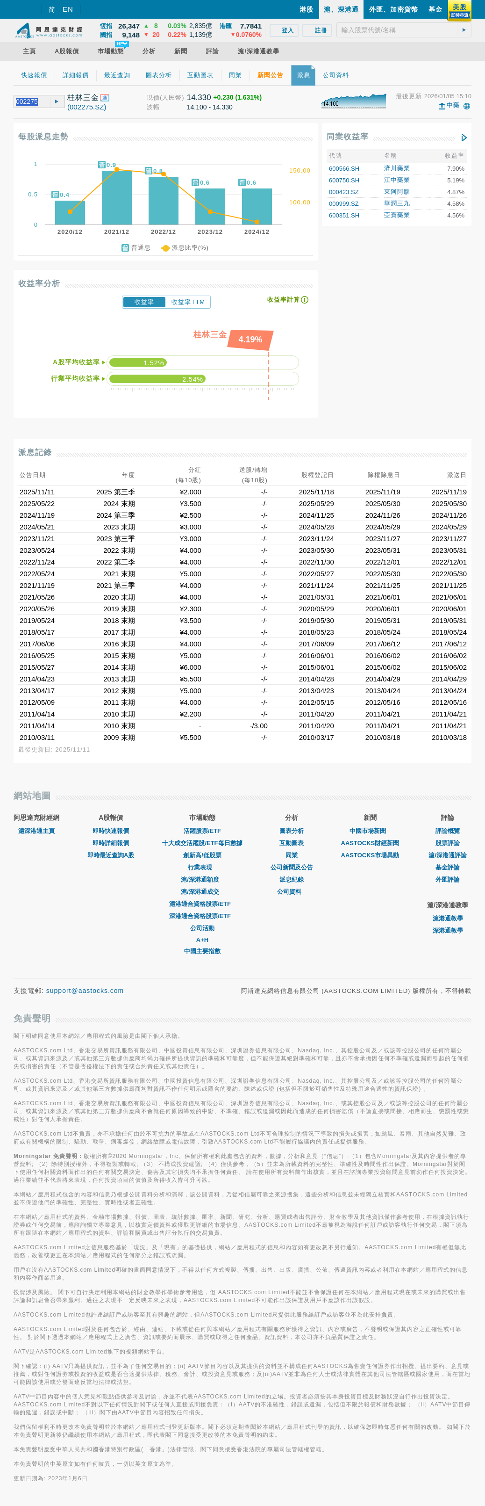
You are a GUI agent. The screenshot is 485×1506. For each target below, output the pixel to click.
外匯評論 (447, 879)
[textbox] (403, 29)
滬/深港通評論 (447, 855)
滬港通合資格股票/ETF (202, 903)
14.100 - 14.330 (210, 107)
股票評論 (447, 843)
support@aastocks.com (85, 990)
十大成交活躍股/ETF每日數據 (202, 843)
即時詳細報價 (111, 843)
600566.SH (344, 168)
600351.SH (344, 215)
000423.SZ (344, 191)
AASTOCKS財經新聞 (370, 843)
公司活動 (202, 928)
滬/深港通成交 (202, 891)
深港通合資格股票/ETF (202, 916)
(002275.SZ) (86, 107)
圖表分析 (291, 830)
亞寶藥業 (397, 214)
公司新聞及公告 (292, 867)
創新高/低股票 (202, 855)
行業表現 (202, 867)
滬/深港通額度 (202, 879)
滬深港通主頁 (36, 830)
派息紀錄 (291, 879)
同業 (291, 855)
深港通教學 (448, 930)
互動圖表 (291, 843)
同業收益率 (348, 136)
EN (68, 9)
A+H (202, 939)
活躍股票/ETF (202, 830)
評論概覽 (447, 830)
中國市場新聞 (370, 830)
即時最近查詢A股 (110, 855)
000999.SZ (344, 203)
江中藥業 (397, 179)
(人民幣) (172, 97)
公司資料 (291, 891)
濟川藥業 (397, 168)
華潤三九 (397, 203)
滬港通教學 (448, 918)
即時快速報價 (111, 830)
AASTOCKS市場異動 (370, 855)
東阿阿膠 (397, 191)
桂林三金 (83, 97)
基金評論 (447, 867)
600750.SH (344, 180)
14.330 (199, 97)
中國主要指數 (202, 951)
